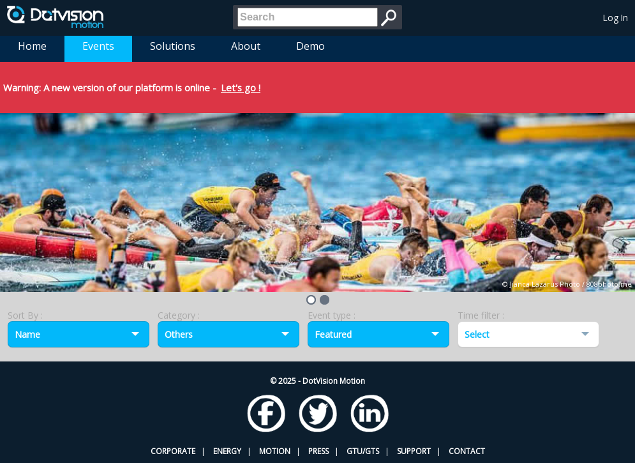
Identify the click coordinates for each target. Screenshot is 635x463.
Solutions (172, 46)
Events (98, 46)
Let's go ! (240, 87)
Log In (615, 17)
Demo (310, 46)
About (245, 46)
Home (32, 46)
